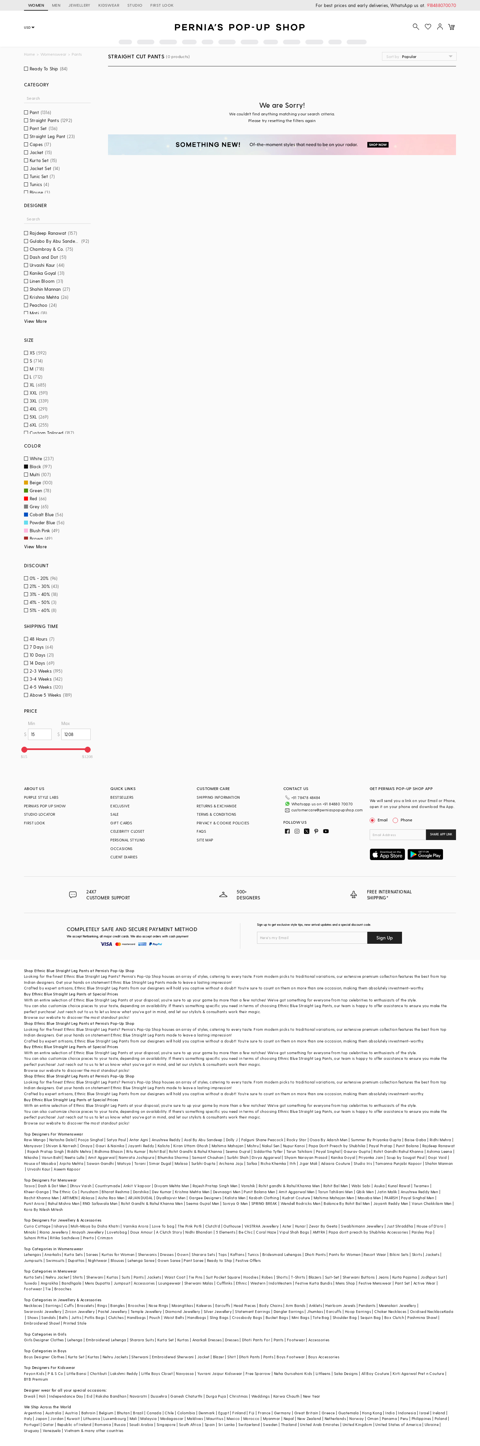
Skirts (417, 1254)
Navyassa (185, 1373)
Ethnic (241, 1283)
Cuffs (69, 1305)
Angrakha (49, 1283)
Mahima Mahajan (228, 1146)
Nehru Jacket (57, 1277)
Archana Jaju (231, 1163)
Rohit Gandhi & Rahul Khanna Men (152, 1203)
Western (257, 1283)
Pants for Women (344, 1254)
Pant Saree (193, 1260)
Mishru (253, 1146)
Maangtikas (182, 1305)
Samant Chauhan (208, 1157)
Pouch (154, 1317)
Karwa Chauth (286, 1396)
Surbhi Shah (237, 1157)
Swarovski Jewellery (43, 1311)
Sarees (92, 1254)
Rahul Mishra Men (63, 1203)
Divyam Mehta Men (171, 1186)
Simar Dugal (160, 1163)
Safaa (252, 1163)
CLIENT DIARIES (124, 857)
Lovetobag (117, 1232)
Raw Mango (35, 1140)
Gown (182, 1254)
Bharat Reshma (115, 1192)
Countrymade (107, 1186)
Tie (48, 1289)
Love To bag (163, 1226)
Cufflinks (225, 1283)
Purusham (89, 1192)
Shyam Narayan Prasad (305, 1157)
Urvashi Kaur (38, 1169)
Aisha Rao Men (111, 1198)
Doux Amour (141, 1232)
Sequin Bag (370, 1317)
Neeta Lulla (74, 1157)
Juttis (76, 1317)
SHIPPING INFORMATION (218, 797)
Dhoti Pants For (256, 1340)
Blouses (117, 1260)
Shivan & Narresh (61, 1146)
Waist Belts (174, 1317)
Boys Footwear (291, 1357)
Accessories (144, 1283)
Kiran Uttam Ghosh (190, 1146)
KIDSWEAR (108, 5)
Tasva (29, 1186)
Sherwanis (147, 1254)
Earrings (53, 1305)
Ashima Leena (439, 1151)
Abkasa (87, 1198)
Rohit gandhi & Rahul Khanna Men (289, 1186)
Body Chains (270, 1305)
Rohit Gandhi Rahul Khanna (398, 1151)
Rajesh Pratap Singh (45, 1151)
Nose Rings (158, 1305)
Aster (287, 1226)
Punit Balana (407, 1146)
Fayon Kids (34, 1373)
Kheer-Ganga (36, 1192)
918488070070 (441, 5)
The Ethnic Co (64, 1192)
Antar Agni (138, 1140)
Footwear (33, 1289)
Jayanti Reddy (141, 1146)
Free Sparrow (258, 1373)
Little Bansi (77, 1373)
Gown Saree (169, 1260)
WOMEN (36, 5)
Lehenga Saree (141, 1260)
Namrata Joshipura (136, 1157)
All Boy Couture (375, 1373)
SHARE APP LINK (441, 834)
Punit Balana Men (259, 1192)
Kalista (164, 1146)
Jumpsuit (122, 1283)
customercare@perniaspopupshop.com (327, 810)
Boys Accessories (323, 1357)
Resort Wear (375, 1254)
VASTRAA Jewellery (261, 1226)
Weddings (260, 1396)
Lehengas (32, 1254)
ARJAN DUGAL (140, 1198)
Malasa (181, 1163)
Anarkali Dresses (207, 1340)
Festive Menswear (375, 1283)
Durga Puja (216, 1396)
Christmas (238, 1396)
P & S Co (55, 1373)
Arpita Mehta (71, 1163)
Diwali (29, 1396)
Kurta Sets (73, 1254)
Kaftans (237, 1254)
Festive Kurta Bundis (313, 1283)
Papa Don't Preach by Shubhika (337, 1146)
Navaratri (138, 1396)
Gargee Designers (205, 1198)
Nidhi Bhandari (199, 1232)
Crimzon (105, 1238)
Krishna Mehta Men (192, 1192)
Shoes (32, 1317)
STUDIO (134, 5)
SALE (114, 814)
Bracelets (85, 1305)
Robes (267, 1277)
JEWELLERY (79, 5)
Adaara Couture (335, 1163)
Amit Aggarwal (101, 1157)
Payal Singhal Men (417, 1198)
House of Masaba (40, 1163)
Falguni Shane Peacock (262, 1140)
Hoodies (250, 1277)
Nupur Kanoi (294, 1146)
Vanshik (248, 1186)
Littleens (323, 1373)
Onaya (86, 1146)
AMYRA (319, 1232)
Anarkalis (52, 1254)
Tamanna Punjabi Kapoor (398, 1163)
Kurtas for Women (118, 1254)
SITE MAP (205, 840)
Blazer (218, 1357)
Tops (222, 1254)
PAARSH (391, 1198)
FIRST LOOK (162, 5)
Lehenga (75, 1340)
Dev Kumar (162, 1192)
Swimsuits (55, 1260)
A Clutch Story (169, 1232)
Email (379, 819)
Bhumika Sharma (173, 1157)
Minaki (30, 1232)
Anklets (315, 1305)
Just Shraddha (400, 1226)
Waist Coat (174, 1277)
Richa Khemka (273, 1163)
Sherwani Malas (198, 1283)
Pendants (367, 1305)
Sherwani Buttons (359, 1277)
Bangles (117, 1305)
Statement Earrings (252, 1311)
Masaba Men (369, 1198)
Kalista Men (235, 1198)
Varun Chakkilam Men (432, 1203)
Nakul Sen (271, 1146)
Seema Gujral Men (202, 1203)
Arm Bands (296, 1305)
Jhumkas (315, 1311)
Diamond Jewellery (182, 1311)
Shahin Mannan (439, 1163)
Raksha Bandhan (111, 1396)
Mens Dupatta (97, 1283)
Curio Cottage (37, 1226)
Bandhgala (72, 1283)
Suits (126, 1277)
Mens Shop (345, 1283)
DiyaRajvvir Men (171, 1198)
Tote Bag (321, 1317)
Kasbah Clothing (264, 1198)
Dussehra (159, 1396)
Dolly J (232, 1140)
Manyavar (33, 1146)
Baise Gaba (415, 1140)
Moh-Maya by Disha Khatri (95, 1226)
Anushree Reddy (166, 1140)
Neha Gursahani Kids (293, 1373)
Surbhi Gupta (203, 1163)
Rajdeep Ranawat (438, 1146)
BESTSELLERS (121, 797)
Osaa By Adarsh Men (328, 1140)
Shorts (282, 1277)
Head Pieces (245, 1305)
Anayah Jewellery (88, 1232)
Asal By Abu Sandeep (203, 1140)
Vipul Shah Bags (294, 1232)
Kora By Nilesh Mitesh (43, 1209)
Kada (449, 1311)
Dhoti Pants (315, 1254)
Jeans (383, 1277)
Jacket (203, 1357)
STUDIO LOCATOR (39, 814)
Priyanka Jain (371, 1157)
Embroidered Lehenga (106, 1340)
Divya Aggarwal (266, 1157)
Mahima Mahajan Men (334, 1198)
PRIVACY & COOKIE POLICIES (223, 823)
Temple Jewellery (146, 1311)
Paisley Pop (422, 1232)
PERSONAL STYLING (127, 840)
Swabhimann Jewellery (362, 1226)
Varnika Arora (135, 1226)
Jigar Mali (308, 1163)
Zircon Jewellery (80, 1311)
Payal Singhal (328, 1151)
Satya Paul (116, 1140)
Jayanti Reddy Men (390, 1203)
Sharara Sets (203, 1254)
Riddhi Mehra (79, 1151)
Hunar (300, 1226)
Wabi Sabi (361, 1186)
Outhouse (232, 1226)
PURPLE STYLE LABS (41, 797)
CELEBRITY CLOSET (127, 831)
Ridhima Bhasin (109, 1151)
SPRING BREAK (264, 1203)
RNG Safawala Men (100, 1203)
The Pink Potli (190, 1226)
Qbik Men (365, 1192)
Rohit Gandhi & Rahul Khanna (195, 1151)
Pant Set (402, 1283)
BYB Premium (36, 1379)
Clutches (116, 1317)
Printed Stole (74, 1323)
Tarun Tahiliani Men (335, 1192)
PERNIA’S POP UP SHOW (45, 806)
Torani (140, 1163)
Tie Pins (195, 1277)
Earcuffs (222, 1305)
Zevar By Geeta (323, 1226)
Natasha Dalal (62, 1140)
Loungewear (169, 1283)
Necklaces (33, 1305)
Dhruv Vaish (80, 1186)
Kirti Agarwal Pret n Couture (418, 1373)
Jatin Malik (387, 1192)
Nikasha (31, 1157)
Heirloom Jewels (340, 1305)
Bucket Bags (277, 1317)
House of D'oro (430, 1226)
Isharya (60, 1226)
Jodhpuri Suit (433, 1277)
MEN (56, 5)
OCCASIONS (121, 848)
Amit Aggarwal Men (297, 1192)
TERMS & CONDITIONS (216, 814)
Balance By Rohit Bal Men (347, 1203)
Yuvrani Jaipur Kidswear (219, 1373)
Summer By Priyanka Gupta (376, 1140)
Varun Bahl (51, 1157)
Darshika (141, 1192)
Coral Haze (266, 1232)
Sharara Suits (142, 1340)
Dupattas (76, 1260)
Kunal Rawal (399, 1186)
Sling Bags (219, 1317)
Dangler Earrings (289, 1311)
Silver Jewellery (218, 1311)
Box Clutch (394, 1317)
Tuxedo (30, 1283)
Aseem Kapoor (67, 1169)
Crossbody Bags (247, 1317)
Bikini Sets (399, 1254)
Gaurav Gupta (357, 1151)
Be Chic (246, 1232)
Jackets (432, 1254)
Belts (63, 1317)
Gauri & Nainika (110, 1146)
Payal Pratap (381, 1146)
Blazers (315, 1277)
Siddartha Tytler (268, 1151)
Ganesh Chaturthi (186, 1396)
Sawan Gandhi (100, 1163)
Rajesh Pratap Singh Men (215, 1186)
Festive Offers (248, 1260)
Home (29, 54)
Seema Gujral (238, 1151)
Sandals (48, 1317)
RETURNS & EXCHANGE (217, 806)
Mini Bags (301, 1317)
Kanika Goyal (343, 1157)
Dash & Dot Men (52, 1186)
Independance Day (66, 1396)
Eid (89, 1396)
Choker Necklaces (390, 1311)
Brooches (62, 1289)
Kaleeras (204, 1305)
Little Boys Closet (157, 1373)
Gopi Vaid (437, 1157)
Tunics (253, 1254)
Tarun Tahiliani (299, 1151)
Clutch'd (212, 1226)
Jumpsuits (33, 1260)
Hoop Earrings (358, 1311)
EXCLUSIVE (120, 806)
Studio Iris (363, 1163)
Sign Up (384, 937)
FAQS (201, 831)
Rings (102, 1305)
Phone (406, 819)
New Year (311, 1396)
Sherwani (94, 1277)
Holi (42, 1396)
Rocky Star (296, 1140)
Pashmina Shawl (422, 1317)
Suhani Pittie (35, 1238)
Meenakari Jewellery (397, 1305)
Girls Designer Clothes (44, 1340)
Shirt (231, 1357)
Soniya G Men (235, 1203)
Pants (139, 1277)
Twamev (421, 1186)
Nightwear (97, 1260)
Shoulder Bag (345, 1317)
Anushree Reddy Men (419, 1192)
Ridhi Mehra (440, 1140)
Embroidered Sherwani (173, 1357)
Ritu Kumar (136, 1151)
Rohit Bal (157, 1151)
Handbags (136, 1317)
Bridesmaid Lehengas (282, 1254)
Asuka (379, 1186)
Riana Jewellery (54, 1232)
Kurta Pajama (404, 1277)
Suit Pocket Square (223, 1277)
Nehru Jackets (115, 1357)
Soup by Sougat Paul (406, 1157)
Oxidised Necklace (427, 1311)
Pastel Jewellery (112, 1311)
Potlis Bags (95, 1317)
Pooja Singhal (90, 1140)
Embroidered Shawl (42, 1323)
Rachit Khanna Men (41, 1198)
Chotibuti (98, 1373)
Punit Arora (34, 1203)
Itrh (293, 1163)
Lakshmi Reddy (124, 1373)
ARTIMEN (70, 1198)
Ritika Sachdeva (64, 1238)
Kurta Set (165, 1340)
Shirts (78, 1277)
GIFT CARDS (121, 823)
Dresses (167, 1254)
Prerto (88, 1238)
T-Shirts (298, 1277)
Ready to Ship (219, 1260)
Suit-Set (332, 1277)
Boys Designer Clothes (44, 1357)
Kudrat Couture (296, 1198)
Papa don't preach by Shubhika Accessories (368, 1232)
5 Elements (225, 1232)
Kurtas (112, 1277)
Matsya (124, 1163)
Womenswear (53, 54)
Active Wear (424, 1283)
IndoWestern (280, 1283)
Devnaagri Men (226, 1192)
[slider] (24, 750)
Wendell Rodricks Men (300, 1203)
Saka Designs (346, 1373)
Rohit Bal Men (335, 1186)
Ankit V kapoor (137, 1186)
